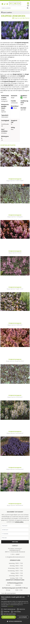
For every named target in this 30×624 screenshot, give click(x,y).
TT (5, 4)
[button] (15, 621)
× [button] (28, 596)
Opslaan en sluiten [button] (8, 617)
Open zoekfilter (6, 12)
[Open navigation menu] (28, 4)
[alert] (15, 609)
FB (2, 4)
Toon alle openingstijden (8, 593)
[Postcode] (15, 537)
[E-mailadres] (15, 533)
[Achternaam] (15, 529)
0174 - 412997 (16, 554)
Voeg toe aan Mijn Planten (22, 18)
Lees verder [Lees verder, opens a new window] (10, 606)
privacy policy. (19, 522)
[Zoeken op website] (15, 8)
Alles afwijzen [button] (23, 617)
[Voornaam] (15, 525)
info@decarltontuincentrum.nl (15, 557)
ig (7, 4)
